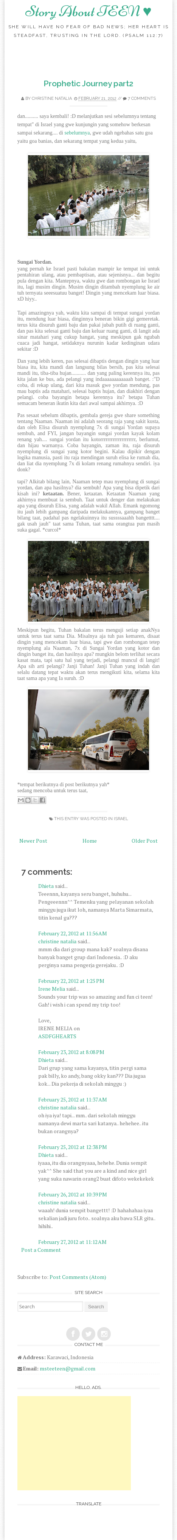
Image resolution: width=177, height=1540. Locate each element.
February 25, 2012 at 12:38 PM (72, 1146)
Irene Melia (51, 988)
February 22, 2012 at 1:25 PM (71, 980)
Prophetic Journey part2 (88, 83)
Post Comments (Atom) (78, 1276)
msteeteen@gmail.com (67, 1368)
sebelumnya (77, 133)
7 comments (142, 98)
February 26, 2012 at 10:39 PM (72, 1194)
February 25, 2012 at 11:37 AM (72, 1099)
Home (89, 840)
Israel (121, 818)
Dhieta (46, 885)
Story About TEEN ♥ (88, 11)
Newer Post (33, 840)
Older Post (145, 840)
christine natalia (52, 98)
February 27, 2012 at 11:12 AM (72, 1241)
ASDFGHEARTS (57, 1036)
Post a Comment (41, 1249)
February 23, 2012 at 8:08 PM (71, 1052)
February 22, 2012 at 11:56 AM (72, 933)
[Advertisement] (74, 1443)
